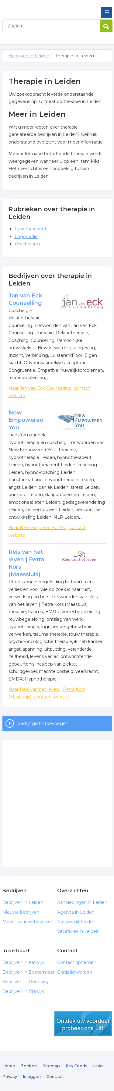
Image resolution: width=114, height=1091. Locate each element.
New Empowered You (26, 420)
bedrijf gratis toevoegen (43, 723)
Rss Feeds (76, 1065)
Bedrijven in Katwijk (23, 962)
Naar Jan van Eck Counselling (40, 388)
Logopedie (26, 236)
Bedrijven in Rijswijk (23, 991)
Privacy (9, 1076)
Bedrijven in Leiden (46, 7)
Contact (55, 1076)
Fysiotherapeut (31, 229)
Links (98, 1065)
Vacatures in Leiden (78, 931)
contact (82, 388)
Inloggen (32, 1076)
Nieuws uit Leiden (76, 921)
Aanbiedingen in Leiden (82, 902)
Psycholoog (27, 244)
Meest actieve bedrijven (28, 921)
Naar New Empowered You (38, 527)
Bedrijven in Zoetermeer (28, 972)
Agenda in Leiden (76, 912)
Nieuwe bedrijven (21, 912)
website (17, 395)
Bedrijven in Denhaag (25, 981)
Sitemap (51, 1065)
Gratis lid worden (74, 972)
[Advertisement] (57, 803)
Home (8, 1065)
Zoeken (29, 1065)
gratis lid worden (83, 1023)
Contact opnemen (76, 962)
